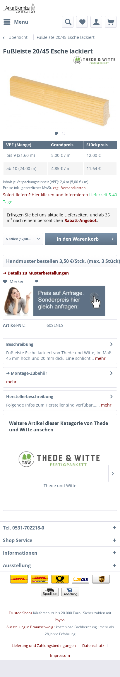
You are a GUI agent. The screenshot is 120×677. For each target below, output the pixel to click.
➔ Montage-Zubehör (26, 373)
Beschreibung (19, 344)
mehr (100, 358)
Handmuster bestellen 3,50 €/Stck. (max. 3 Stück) (61, 260)
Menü (16, 21)
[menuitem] (15, 22)
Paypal (60, 619)
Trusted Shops (20, 612)
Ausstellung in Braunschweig (29, 626)
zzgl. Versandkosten (69, 187)
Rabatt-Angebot (80, 220)
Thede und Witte (60, 485)
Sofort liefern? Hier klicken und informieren (45, 194)
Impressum (60, 655)
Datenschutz (93, 645)
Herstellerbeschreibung (29, 396)
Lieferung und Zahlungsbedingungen (44, 645)
